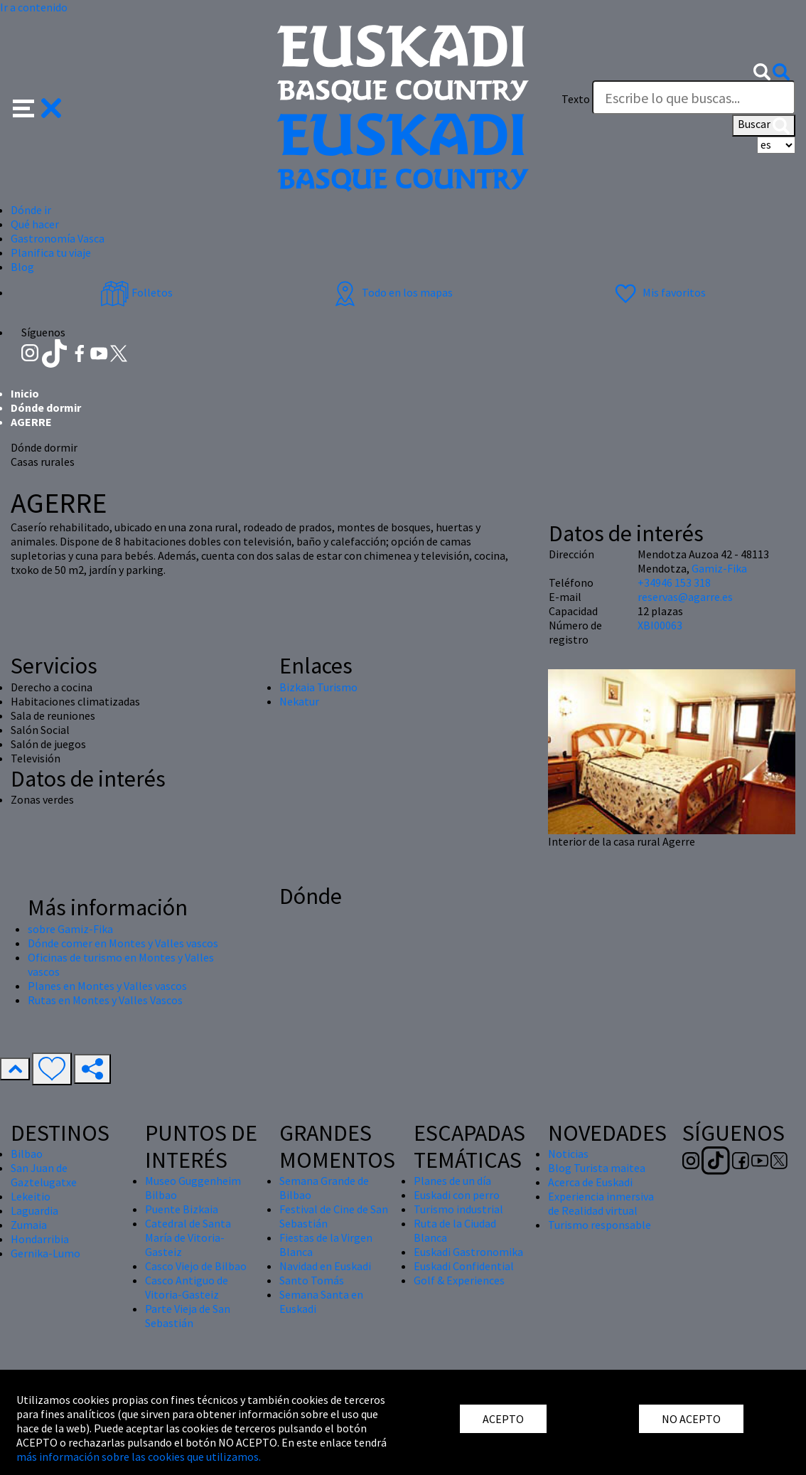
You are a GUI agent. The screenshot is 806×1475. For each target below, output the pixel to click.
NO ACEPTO (691, 1419)
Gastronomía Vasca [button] (57, 238)
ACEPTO (503, 1419)
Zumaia (29, 1225)
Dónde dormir (46, 407)
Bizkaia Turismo (318, 687)
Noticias (568, 1153)
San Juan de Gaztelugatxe (44, 1175)
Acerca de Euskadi (590, 1182)
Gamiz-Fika (719, 568)
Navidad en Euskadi (325, 1266)
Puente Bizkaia (181, 1209)
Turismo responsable (599, 1225)
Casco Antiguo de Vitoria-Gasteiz (186, 1287)
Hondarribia (40, 1239)
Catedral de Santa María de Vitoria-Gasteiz (188, 1237)
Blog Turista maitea (596, 1168)
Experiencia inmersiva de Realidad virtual (601, 1203)
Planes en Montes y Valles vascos (107, 986)
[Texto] (693, 97)
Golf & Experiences (459, 1280)
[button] (37, 107)
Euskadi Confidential (464, 1266)
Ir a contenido (34, 7)
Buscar (764, 125)
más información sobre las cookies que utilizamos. (138, 1456)
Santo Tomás (311, 1280)
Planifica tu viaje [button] (51, 252)
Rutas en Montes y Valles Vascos (105, 1000)
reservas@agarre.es (685, 597)
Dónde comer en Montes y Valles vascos (123, 943)
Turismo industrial (458, 1209)
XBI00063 (660, 625)
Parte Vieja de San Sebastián (187, 1315)
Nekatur (299, 701)
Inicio (25, 393)
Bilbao (27, 1153)
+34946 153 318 (674, 582)
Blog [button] (22, 267)
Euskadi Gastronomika (468, 1252)
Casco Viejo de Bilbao (196, 1266)
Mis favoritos (658, 292)
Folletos (136, 292)
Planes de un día (452, 1180)
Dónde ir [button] (31, 210)
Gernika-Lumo (45, 1253)
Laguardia (34, 1210)
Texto (575, 99)
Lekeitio (30, 1196)
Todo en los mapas (392, 292)
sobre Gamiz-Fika (70, 929)
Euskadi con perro (457, 1195)
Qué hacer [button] (35, 224)
